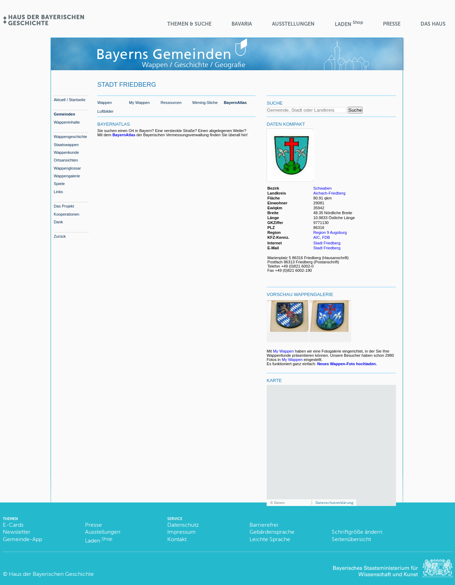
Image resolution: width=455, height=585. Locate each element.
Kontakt (177, 539)
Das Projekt (64, 206)
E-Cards (13, 525)
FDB (326, 237)
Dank (58, 222)
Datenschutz (183, 525)
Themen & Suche (189, 24)
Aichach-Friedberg (329, 193)
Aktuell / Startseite (69, 100)
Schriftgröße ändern (357, 532)
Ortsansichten (66, 160)
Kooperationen (66, 214)
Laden (349, 23)
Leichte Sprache (269, 539)
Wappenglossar (67, 168)
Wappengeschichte (70, 136)
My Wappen (139, 102)
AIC (316, 237)
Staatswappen (66, 145)
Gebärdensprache (271, 532)
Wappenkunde (66, 152)
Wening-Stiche (205, 102)
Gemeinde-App (22, 539)
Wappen (104, 102)
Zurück (60, 236)
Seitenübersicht (351, 539)
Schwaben (322, 188)
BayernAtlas (235, 102)
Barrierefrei (263, 525)
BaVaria (242, 24)
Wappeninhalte (67, 122)
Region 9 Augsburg (330, 232)
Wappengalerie (67, 176)
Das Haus (433, 24)
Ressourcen (171, 102)
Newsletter (17, 532)
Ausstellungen (293, 24)
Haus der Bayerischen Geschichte (51, 574)
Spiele (59, 184)
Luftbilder (105, 111)
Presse (392, 24)
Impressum (181, 532)
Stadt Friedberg (326, 243)
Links (58, 192)
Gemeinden (64, 114)
